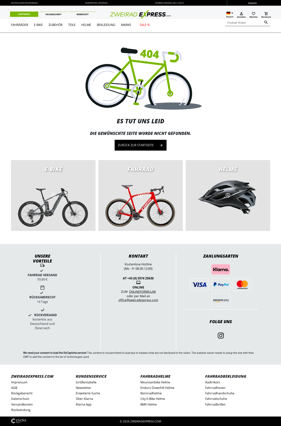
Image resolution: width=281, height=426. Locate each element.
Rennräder (140, 195)
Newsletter (83, 388)
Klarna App (84, 404)
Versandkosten (22, 404)
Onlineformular (142, 292)
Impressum (19, 382)
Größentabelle (86, 382)
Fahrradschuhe (216, 399)
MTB (228, 195)
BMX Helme (148, 404)
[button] (229, 15)
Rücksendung (21, 410)
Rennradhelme (151, 393)
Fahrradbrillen (215, 404)
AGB (14, 388)
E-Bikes (53, 195)
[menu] (139, 25)
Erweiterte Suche (88, 393)
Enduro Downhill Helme (157, 388)
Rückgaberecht (22, 393)
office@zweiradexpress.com (138, 300)
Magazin (252, 3)
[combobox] (247, 22)
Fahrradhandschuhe (219, 393)
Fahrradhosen (215, 388)
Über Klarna (84, 399)
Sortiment (24, 14)
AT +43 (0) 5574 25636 (138, 278)
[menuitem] (19, 26)
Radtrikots (212, 382)
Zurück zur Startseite (140, 145)
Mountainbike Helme (155, 382)
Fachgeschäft (53, 14)
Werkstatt (82, 14)
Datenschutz (20, 399)
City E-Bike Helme (152, 399)
